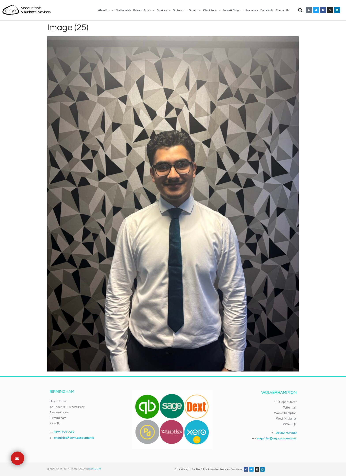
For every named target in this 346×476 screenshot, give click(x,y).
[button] (300, 10)
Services (164, 10)
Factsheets (266, 10)
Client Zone (212, 10)
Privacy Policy (181, 469)
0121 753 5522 (64, 432)
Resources (252, 10)
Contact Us (282, 10)
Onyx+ (195, 10)
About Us (105, 10)
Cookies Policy (199, 469)
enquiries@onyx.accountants (74, 437)
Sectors (179, 10)
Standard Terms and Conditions (226, 469)
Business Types (143, 10)
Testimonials (123, 10)
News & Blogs (233, 10)
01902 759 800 (286, 433)
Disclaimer (94, 469)
